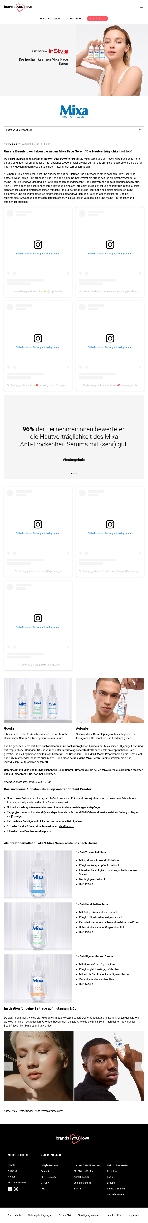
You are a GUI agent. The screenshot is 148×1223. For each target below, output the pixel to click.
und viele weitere (115, 1194)
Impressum (134, 1215)
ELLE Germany (48, 1177)
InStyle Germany (49, 1165)
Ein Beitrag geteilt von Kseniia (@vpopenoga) (38, 571)
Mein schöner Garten (117, 1165)
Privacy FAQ (65, 1215)
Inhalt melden (114, 1215)
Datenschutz (14, 1215)
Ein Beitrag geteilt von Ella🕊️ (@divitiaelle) (38, 665)
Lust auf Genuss (82, 1182)
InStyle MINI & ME (116, 1188)
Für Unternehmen (17, 1182)
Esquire (111, 1182)
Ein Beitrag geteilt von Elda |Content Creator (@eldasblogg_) (110, 571)
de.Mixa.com (66, 826)
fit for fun (112, 1171)
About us (12, 1171)
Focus (110, 1177)
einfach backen (81, 1177)
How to (11, 1165)
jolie (43, 1188)
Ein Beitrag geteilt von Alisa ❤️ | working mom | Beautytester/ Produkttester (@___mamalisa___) (56, 385)
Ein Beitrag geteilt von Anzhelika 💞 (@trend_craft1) (110, 385)
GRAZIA (45, 1182)
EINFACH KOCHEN (83, 1171)
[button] (8, 1066)
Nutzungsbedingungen (40, 1215)
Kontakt (12, 1176)
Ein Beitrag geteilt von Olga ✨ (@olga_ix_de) (38, 291)
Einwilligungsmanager (89, 1215)
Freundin (45, 1171)
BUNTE (77, 1188)
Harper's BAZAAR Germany (88, 1165)
